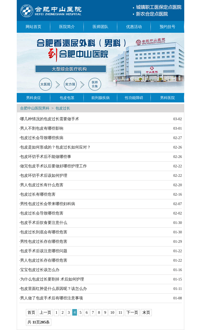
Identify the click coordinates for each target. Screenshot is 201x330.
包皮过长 (62, 108)
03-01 (177, 128)
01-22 (177, 251)
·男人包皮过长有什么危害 (41, 185)
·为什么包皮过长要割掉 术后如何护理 (51, 279)
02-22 (177, 166)
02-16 (177, 194)
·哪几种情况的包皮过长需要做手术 (49, 119)
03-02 (177, 119)
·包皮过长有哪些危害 (37, 194)
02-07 (177, 204)
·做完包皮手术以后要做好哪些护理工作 (53, 166)
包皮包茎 (67, 98)
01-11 (178, 289)
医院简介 (67, 27)
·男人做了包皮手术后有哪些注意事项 (51, 298)
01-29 (177, 242)
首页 (31, 312)
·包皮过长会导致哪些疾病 (41, 138)
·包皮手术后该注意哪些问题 (43, 251)
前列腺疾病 (100, 98)
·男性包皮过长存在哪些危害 (43, 241)
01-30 (177, 223)
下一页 (132, 312)
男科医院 (167, 98)
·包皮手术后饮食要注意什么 (43, 223)
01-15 (177, 279)
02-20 (177, 185)
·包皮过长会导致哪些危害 (41, 213)
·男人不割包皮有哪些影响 (41, 128)
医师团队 (100, 27)
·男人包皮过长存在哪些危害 (43, 260)
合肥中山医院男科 (34, 108)
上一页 (45, 312)
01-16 (177, 270)
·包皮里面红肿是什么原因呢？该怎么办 (53, 289)
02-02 (177, 213)
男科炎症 (33, 98)
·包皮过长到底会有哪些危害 (43, 232)
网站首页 (33, 27)
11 (120, 312)
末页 (146, 312)
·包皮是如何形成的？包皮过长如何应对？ (55, 147)
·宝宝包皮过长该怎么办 (39, 270)
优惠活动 (134, 27)
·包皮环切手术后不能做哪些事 (45, 157)
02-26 (177, 147)
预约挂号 (167, 27)
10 (112, 312)
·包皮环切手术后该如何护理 (43, 175)
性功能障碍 (134, 98)
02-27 (177, 138)
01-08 (177, 298)
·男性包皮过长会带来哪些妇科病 (47, 204)
